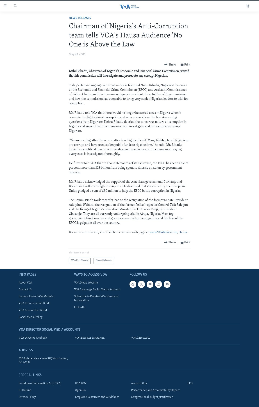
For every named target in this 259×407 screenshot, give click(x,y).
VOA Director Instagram (89, 337)
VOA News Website (86, 282)
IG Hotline (25, 390)
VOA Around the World (33, 310)
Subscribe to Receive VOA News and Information (96, 298)
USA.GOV (81, 383)
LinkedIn (79, 307)
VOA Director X (140, 337)
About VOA (25, 282)
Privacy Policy (27, 397)
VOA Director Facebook (33, 337)
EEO (190, 383)
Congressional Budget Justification (152, 397)
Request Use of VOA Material (36, 296)
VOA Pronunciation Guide (34, 303)
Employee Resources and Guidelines (97, 397)
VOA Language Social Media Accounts (97, 289)
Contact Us (25, 289)
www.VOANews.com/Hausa (168, 232)
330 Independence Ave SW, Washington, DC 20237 (43, 360)
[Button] (170, 64)
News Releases (80, 18)
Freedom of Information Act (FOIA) (40, 383)
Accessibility (139, 383)
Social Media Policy (30, 317)
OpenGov (80, 390)
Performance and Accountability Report (155, 390)
